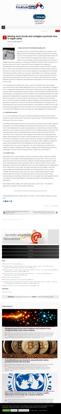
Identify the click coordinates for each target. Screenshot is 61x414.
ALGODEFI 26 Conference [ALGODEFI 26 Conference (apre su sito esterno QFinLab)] (10, 264)
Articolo (11, 44)
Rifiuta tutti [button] (14, 410)
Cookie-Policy (34, 410)
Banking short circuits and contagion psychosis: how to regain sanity (32, 39)
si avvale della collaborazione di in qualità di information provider (30, 296)
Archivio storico (8, 292)
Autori (30, 250)
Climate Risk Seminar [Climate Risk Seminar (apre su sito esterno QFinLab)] (9, 277)
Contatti (30, 257)
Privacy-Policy (43, 410)
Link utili (30, 253)
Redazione (30, 247)
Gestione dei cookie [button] (23, 410)
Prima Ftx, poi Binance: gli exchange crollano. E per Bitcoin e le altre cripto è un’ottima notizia (43, 212)
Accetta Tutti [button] (6, 410)
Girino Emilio (55, 205)
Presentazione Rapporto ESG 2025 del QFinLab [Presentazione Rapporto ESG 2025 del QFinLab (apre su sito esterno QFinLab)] (16, 279)
